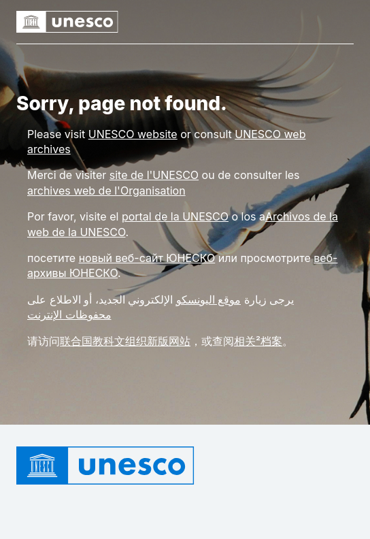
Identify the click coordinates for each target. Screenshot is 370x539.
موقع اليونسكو (208, 299)
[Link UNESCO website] (133, 134)
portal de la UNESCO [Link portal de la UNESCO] (175, 216)
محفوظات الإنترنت (69, 314)
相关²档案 (258, 341)
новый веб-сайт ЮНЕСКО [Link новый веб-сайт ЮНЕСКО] (147, 258)
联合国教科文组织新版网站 (125, 341)
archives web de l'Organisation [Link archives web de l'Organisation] (106, 190)
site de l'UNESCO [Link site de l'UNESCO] (154, 175)
